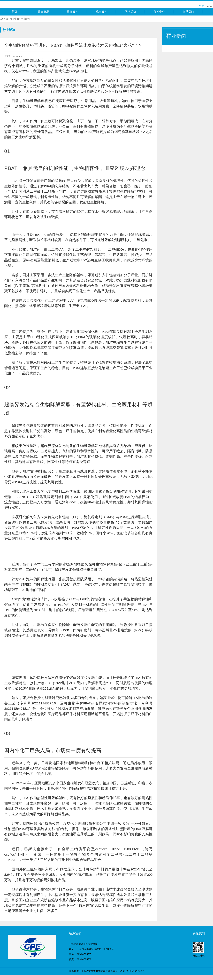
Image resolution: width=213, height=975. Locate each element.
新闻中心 (159, 11)
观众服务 (101, 11)
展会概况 (43, 11)
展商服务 (72, 11)
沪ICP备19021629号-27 (132, 971)
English (209, 6)
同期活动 (130, 11)
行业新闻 (25, 19)
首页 (14, 11)
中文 (201, 6)
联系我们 (188, 11)
